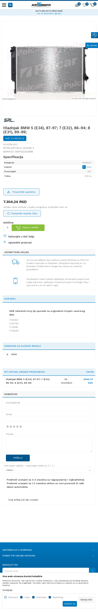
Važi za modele (14, 138)
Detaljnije (7, 590)
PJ (84, 167)
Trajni (27, 597)
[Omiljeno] (84, 5)
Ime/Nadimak (13, 402)
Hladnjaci (10, 144)
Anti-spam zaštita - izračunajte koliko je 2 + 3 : (29, 465)
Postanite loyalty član (24, 213)
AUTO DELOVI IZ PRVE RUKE (49, 11)
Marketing (58, 597)
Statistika (41, 597)
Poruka (9, 434)
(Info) (89, 167)
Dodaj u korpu (31, 227)
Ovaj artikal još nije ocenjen (23, 499)
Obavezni (13, 597)
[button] (10, 5)
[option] (49, 12)
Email (9, 414)
